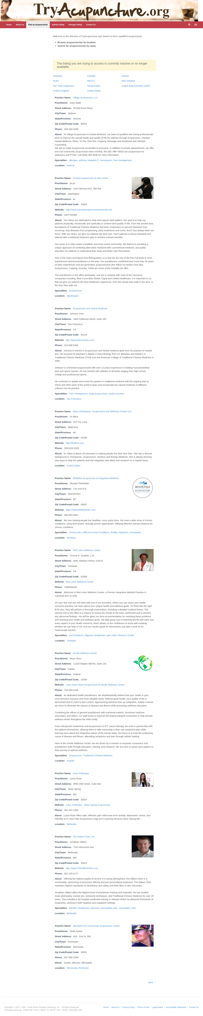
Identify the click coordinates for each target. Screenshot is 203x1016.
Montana (71, 537)
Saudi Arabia (93, 85)
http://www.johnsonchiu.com (80, 340)
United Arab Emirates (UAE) (135, 85)
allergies (73, 160)
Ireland (124, 76)
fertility (114, 532)
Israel (56, 80)
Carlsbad (71, 640)
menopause (106, 160)
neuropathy (135, 532)
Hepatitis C (93, 160)
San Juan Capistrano (63, 85)
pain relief (111, 635)
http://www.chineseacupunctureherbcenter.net (89, 209)
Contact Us (91, 24)
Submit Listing (58, 24)
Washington (73, 295)
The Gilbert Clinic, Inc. (84, 836)
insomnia (94, 908)
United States (94, 90)
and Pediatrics (76, 635)
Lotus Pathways (81, 773)
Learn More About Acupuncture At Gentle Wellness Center (95, 684)
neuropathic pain (109, 908)
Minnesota (72, 968)
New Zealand (128, 80)
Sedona (71, 165)
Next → (152, 982)
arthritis (72, 908)
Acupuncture (75, 290)
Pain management (122, 160)
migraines (123, 532)
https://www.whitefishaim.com (81, 509)
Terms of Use (143, 1007)
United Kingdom (61, 90)
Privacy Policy (128, 1007)
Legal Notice (157, 1007)
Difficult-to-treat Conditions (96, 532)
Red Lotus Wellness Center (87, 550)
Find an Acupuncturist (38, 24)
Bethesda (71, 824)
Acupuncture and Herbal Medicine (90, 308)
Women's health (126, 635)
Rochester (83, 968)
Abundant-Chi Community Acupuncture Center (96, 925)
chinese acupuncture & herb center (90, 178)
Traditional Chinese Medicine (97, 755)
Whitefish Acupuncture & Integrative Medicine (96, 478)
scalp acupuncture (98, 393)
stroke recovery (116, 393)
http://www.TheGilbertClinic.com (82, 868)
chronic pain (75, 532)
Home (9, 24)
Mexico (91, 80)
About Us (20, 24)
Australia (57, 76)
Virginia (70, 760)
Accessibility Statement (176, 1007)
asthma (82, 160)
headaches (83, 908)
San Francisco (74, 398)
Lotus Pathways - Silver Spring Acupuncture (88, 805)
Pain (133, 908)
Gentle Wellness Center (85, 653)
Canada (91, 76)
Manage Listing (75, 24)
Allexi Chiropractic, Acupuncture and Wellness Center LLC (102, 411)
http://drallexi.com (75, 443)
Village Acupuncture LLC (85, 97)
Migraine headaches (95, 635)
